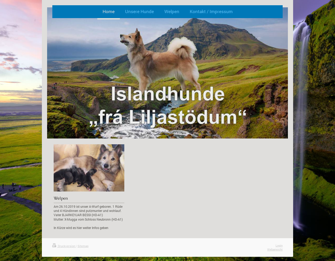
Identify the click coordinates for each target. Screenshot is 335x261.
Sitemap (82, 246)
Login (279, 245)
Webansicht (275, 249)
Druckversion (64, 246)
